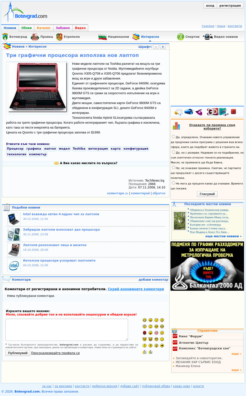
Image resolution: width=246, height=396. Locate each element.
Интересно (37, 46)
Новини (10, 28)
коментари (118, 193)
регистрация (230, 5)
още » (237, 354)
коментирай (141, 193)
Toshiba (79, 148)
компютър (38, 154)
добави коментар (153, 279)
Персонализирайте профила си (55, 353)
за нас (47, 386)
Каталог (44, 28)
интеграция (98, 148)
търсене (208, 26)
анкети (198, 386)
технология (16, 154)
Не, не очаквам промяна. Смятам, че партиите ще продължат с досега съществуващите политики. (206, 173)
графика (33, 148)
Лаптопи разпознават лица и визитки (55, 245)
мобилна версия (104, 386)
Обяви (26, 28)
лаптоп (50, 148)
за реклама (63, 386)
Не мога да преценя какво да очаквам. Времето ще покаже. (207, 185)
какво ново (181, 386)
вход (210, 5)
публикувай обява (156, 386)
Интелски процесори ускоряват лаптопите (59, 260)
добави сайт (129, 386)
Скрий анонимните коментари (136, 289)
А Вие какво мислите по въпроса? (85, 163)
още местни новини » (224, 236)
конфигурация (136, 148)
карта (116, 148)
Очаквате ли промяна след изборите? (212, 126)
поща (221, 26)
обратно (159, 193)
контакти (235, 26)
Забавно (63, 28)
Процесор (15, 148)
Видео (80, 28)
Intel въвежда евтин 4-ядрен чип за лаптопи (61, 214)
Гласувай (207, 194)
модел (64, 148)
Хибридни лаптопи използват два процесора (61, 229)
